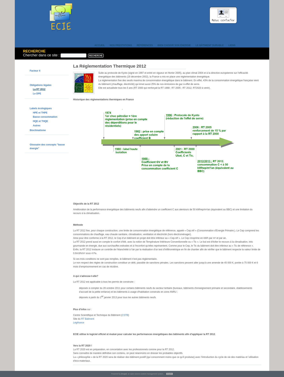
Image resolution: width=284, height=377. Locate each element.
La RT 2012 (39, 89)
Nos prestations (121, 45)
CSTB (125, 315)
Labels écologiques (41, 108)
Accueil (99, 45)
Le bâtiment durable (210, 45)
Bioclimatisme (38, 130)
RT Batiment (87, 318)
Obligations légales (40, 85)
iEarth (169, 374)
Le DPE (37, 93)
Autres (36, 125)
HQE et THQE (40, 121)
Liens (231, 45)
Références (145, 45)
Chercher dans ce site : (42, 55)
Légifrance (78, 322)
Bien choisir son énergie (174, 45)
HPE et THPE (40, 112)
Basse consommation (45, 116)
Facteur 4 (35, 70)
